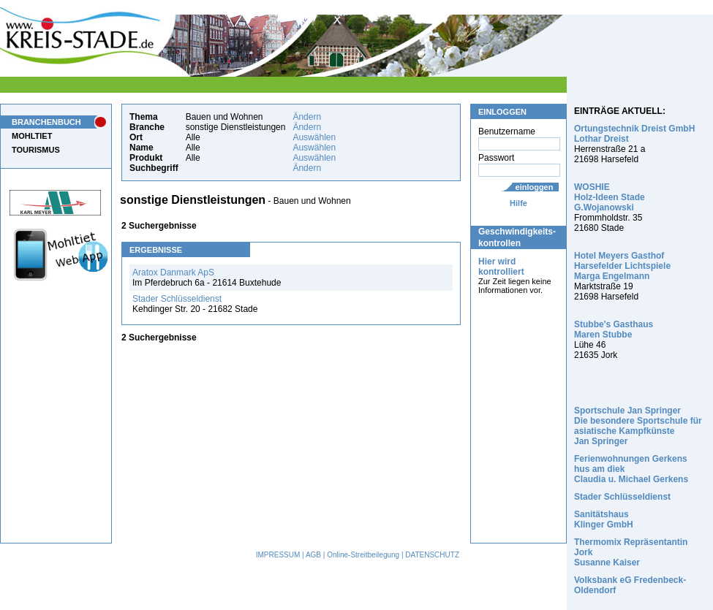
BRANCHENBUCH (46, 122)
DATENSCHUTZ (432, 555)
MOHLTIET (32, 135)
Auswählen (314, 137)
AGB (313, 555)
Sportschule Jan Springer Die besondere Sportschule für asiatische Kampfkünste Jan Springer (638, 425)
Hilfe (518, 203)
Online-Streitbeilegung (363, 555)
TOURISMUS (36, 149)
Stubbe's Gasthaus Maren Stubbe (613, 329)
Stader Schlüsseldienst (177, 299)
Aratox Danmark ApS (173, 272)
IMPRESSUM (278, 555)
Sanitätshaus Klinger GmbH (603, 519)
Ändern (307, 117)
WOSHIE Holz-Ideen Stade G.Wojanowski (609, 197)
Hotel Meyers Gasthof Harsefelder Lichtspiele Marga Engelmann (622, 266)
